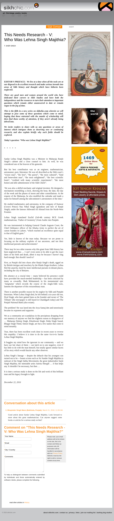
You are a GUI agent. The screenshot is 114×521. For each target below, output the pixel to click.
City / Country (9, 450)
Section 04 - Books (24, 14)
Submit (8, 495)
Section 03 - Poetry (18, 14)
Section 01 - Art (3, 14)
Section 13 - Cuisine (83, 14)
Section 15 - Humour (101, 14)
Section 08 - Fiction (51, 14)
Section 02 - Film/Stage (10, 14)
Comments (8, 457)
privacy (72, 513)
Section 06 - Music (40, 14)
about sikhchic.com (50, 513)
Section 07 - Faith (45, 14)
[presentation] (24, 486)
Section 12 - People (76, 14)
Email (6, 443)
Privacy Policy (57, 453)
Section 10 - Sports (63, 14)
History (26, 502)
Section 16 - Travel (107, 14)
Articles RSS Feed (107, 26)
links (77, 513)
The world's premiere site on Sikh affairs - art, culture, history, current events (20, 6)
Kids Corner (54, 26)
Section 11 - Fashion (69, 14)
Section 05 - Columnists (32, 14)
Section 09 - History (57, 14)
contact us (64, 513)
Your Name (8, 436)
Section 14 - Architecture (92, 14)
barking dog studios (104, 513)
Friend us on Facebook (99, 26)
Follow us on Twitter (103, 26)
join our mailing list (88, 513)
